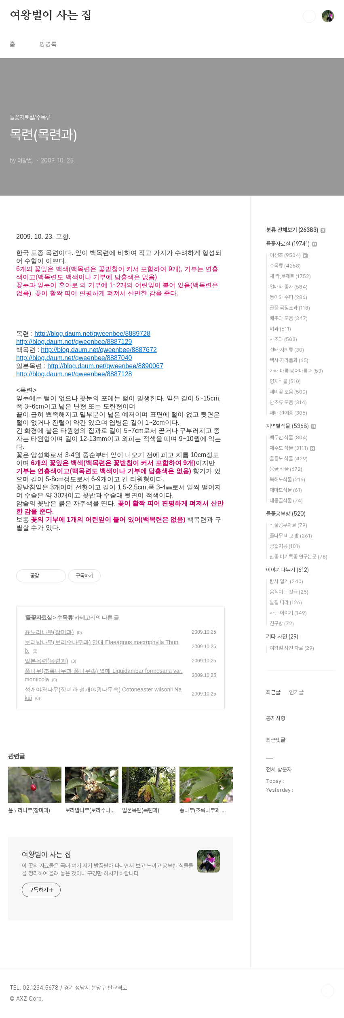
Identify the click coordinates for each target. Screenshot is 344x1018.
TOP (327, 990)
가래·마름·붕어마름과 (296, 371)
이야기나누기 (287, 570)
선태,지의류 (287, 350)
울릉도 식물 (289, 458)
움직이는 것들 (289, 592)
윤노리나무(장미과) (49, 632)
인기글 (296, 692)
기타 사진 (282, 636)
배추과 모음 (289, 318)
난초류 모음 (288, 402)
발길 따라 (286, 602)
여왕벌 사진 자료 (292, 648)
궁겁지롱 (285, 546)
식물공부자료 (288, 525)
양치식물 (285, 381)
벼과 (280, 329)
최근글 (273, 692)
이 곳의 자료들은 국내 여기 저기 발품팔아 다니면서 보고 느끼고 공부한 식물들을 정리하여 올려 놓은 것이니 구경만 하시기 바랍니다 (107, 869)
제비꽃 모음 (288, 392)
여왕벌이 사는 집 (51, 15)
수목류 (65, 617)
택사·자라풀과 (289, 360)
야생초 (289, 255)
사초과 (283, 339)
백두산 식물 (289, 437)
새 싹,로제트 (290, 276)
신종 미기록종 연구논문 (298, 557)
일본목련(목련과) (46, 661)
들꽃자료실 (38, 617)
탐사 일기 (286, 581)
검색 (309, 16)
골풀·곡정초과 (290, 308)
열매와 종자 (289, 287)
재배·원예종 (288, 413)
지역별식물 (291, 426)
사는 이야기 (288, 613)
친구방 (282, 623)
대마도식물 (286, 490)
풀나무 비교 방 (291, 536)
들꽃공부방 (286, 513)
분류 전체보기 (295, 230)
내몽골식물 (286, 500)
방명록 (48, 44)
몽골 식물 (286, 469)
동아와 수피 (288, 297)
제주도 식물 (292, 448)
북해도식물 (287, 479)
